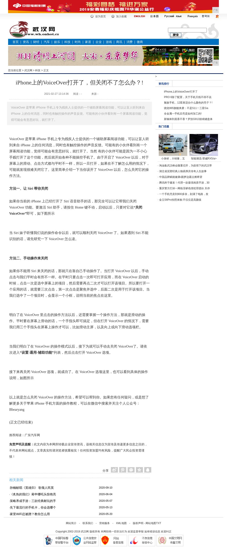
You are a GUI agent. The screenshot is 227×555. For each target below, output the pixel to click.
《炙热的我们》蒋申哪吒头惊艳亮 (33, 494)
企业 (98, 42)
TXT (158, 523)
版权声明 (138, 523)
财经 (36, 42)
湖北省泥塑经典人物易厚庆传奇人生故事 (183, 171)
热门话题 (164, 126)
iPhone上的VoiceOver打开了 (181, 91)
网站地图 (151, 523)
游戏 (109, 42)
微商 (140, 42)
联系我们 (88, 523)
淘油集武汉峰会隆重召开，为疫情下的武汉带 (185, 165)
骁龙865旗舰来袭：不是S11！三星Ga (186, 108)
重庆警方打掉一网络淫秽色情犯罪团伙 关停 (184, 188)
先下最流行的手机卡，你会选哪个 (33, 507)
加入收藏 (121, 16)
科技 (67, 42)
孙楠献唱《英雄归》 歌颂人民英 (32, 487)
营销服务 (104, 523)
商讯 (119, 42)
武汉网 (28, 70)
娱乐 (57, 42)
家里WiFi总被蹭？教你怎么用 (30, 514)
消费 (129, 42)
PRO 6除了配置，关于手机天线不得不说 (187, 97)
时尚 (78, 42)
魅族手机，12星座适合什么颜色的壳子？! (188, 102)
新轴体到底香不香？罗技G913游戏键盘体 (188, 119)
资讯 (26, 42)
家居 (88, 42)
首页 (16, 42)
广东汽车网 (32, 435)
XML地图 (121, 523)
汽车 (47, 42)
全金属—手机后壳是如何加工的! (183, 113)
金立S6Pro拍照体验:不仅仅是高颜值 (180, 199)
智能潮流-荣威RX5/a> (203, 158)
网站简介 (71, 523)
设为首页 (100, 16)
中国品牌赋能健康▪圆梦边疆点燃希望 (180, 176)
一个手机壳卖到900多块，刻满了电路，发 (183, 194)
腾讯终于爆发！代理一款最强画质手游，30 (184, 182)
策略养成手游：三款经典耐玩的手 (33, 501)
